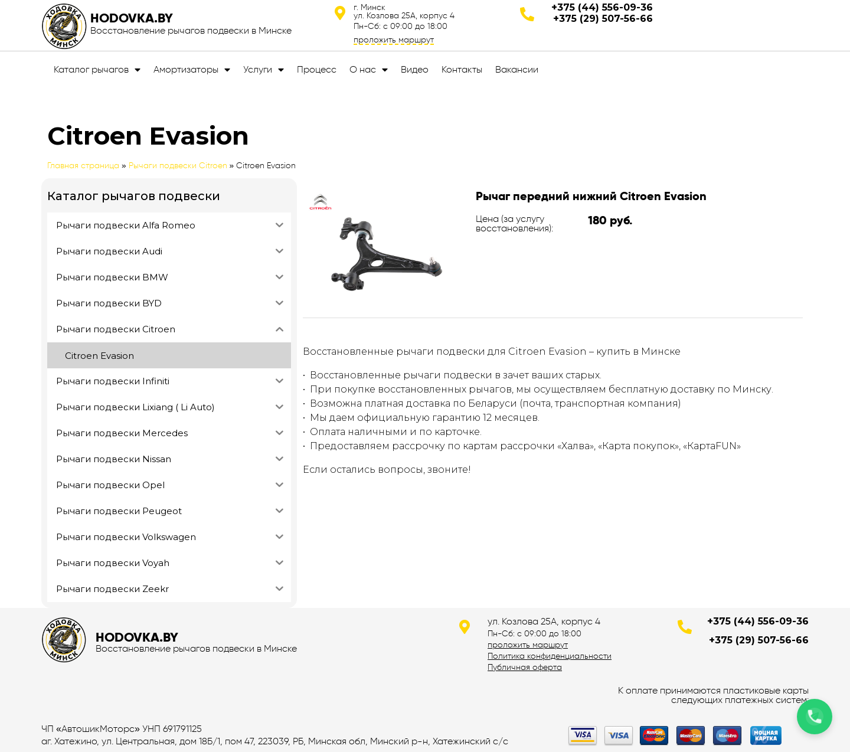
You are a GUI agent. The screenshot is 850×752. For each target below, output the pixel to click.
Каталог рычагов (97, 69)
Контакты (462, 69)
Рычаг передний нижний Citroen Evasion (591, 196)
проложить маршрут (394, 39)
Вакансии (516, 69)
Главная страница (83, 165)
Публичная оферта (525, 667)
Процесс (316, 69)
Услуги (263, 69)
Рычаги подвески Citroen (178, 165)
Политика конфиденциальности (550, 656)
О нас (368, 69)
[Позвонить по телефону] (814, 716)
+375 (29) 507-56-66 (603, 18)
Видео (415, 69)
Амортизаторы (191, 69)
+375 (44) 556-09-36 (602, 7)
